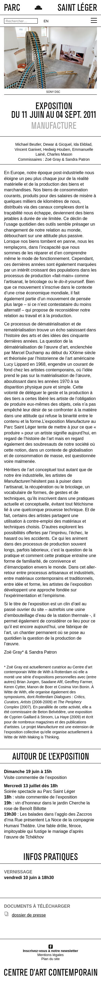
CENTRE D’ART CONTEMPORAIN (50, 972)
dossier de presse (29, 915)
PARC (12, 7)
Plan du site (50, 959)
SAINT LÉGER (77, 7)
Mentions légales (50, 955)
